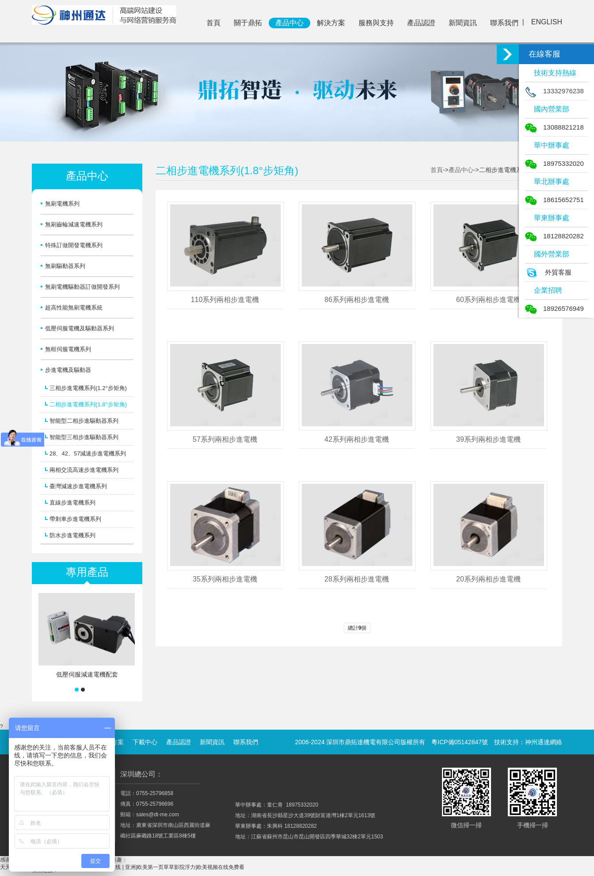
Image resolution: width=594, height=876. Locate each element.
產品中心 (289, 23)
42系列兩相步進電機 (356, 439)
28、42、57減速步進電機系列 (88, 453)
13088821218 (554, 127)
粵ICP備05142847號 (459, 742)
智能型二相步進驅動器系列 (84, 420)
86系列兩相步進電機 (356, 299)
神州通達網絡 (543, 742)
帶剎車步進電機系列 (75, 519)
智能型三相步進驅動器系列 (84, 437)
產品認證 (421, 23)
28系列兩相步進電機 (356, 579)
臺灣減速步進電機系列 (78, 486)
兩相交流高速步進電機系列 (84, 470)
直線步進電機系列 (72, 502)
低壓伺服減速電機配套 (87, 674)
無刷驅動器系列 (65, 266)
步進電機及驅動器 (68, 370)
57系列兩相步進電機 (225, 439)
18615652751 (554, 199)
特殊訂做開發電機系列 (74, 245)
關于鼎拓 (248, 23)
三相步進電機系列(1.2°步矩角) (88, 388)
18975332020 (554, 163)
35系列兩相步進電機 (225, 579)
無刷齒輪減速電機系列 (74, 224)
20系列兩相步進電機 (488, 579)
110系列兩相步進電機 (225, 299)
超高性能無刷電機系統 (74, 307)
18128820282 (554, 236)
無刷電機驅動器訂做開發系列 (82, 286)
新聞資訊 (463, 23)
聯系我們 (504, 23)
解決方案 (331, 23)
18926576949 (554, 308)
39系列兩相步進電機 (488, 439)
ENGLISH (546, 22)
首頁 (213, 23)
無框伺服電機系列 (68, 349)
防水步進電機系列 (72, 535)
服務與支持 (376, 23)
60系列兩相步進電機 (488, 299)
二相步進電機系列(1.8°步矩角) (88, 404)
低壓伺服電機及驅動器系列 (79, 328)
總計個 (357, 628)
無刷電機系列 (62, 203)
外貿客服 (548, 272)
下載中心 (145, 742)
